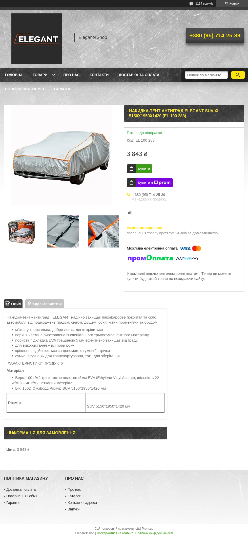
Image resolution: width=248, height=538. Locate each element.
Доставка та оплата (139, 75)
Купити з (154, 183)
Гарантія (62, 89)
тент (26, 317)
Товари (40, 75)
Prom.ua (147, 528)
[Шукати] (238, 75)
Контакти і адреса (82, 503)
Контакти (99, 75)
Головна (14, 75)
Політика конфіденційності (154, 533)
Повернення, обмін (24, 89)
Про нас (71, 75)
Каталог (74, 496)
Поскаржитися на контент (115, 533)
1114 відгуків (204, 3)
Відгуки (74, 509)
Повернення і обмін (22, 496)
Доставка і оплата (21, 489)
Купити (144, 169)
